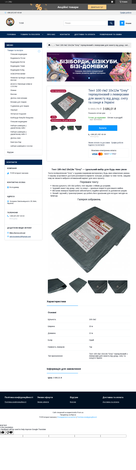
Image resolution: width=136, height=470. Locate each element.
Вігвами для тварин (19, 102)
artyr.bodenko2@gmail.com (20, 236)
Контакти (65, 34)
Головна (11, 34)
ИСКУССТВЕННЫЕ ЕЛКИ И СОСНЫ (21, 85)
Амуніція (14, 110)
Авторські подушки (18, 114)
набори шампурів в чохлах (22, 146)
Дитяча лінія (16, 138)
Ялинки (13, 90)
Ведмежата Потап (18, 58)
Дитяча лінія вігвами (19, 98)
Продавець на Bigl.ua (68, 415)
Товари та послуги (30, 34)
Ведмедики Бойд (17, 70)
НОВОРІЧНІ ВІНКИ (18, 74)
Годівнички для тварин (20, 106)
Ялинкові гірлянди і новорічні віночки (22, 79)
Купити (102, 128)
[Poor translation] (9, 432)
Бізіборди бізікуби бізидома (22, 118)
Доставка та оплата (84, 34)
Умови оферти (43, 402)
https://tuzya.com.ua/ (17, 233)
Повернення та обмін (111, 34)
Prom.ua (80, 412)
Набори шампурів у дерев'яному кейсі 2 (19, 133)
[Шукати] (111, 23)
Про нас (51, 34)
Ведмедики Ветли (18, 62)
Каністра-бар (16, 142)
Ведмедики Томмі (18, 66)
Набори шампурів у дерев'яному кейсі (19, 127)
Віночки (14, 94)
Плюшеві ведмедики (19, 54)
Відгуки (10, 152)
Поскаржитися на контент (66, 417)
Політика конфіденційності (15, 402)
